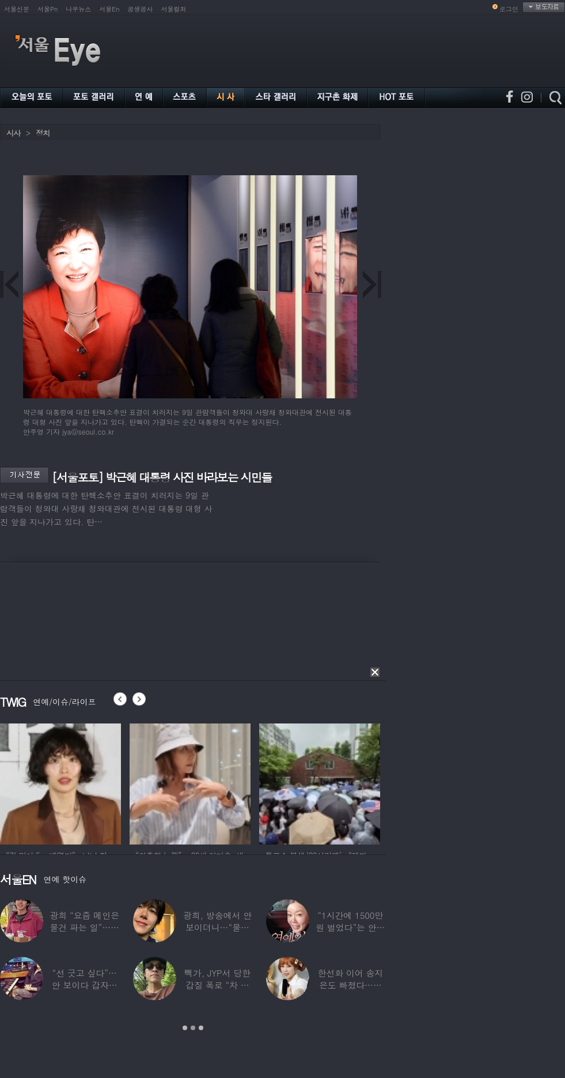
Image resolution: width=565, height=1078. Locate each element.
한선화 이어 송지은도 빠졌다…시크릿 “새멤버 (350, 985)
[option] (60, 782)
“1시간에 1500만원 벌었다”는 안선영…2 (350, 927)
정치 (43, 132)
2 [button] (193, 1028)
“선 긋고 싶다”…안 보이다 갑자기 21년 (84, 985)
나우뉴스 (78, 9)
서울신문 (16, 9)
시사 (13, 132)
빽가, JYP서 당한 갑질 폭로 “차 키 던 (217, 985)
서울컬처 (174, 9)
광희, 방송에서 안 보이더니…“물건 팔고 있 (217, 927)
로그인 (508, 9)
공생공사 (140, 9)
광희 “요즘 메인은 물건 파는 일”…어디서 (84, 927)
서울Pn (47, 9)
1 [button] (185, 1028)
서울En (109, 9)
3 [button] (201, 1028)
